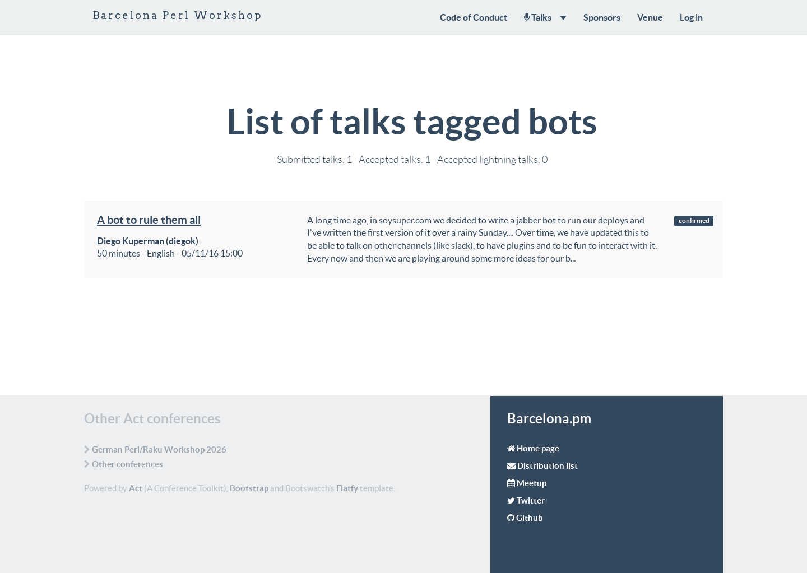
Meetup (531, 483)
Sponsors (601, 17)
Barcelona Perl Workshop (177, 15)
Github (529, 518)
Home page (538, 448)
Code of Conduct (473, 17)
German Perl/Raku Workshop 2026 (159, 449)
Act (135, 488)
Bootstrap (249, 488)
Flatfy (347, 488)
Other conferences (127, 464)
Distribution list (547, 465)
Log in (691, 17)
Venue (650, 17)
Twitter (531, 500)
